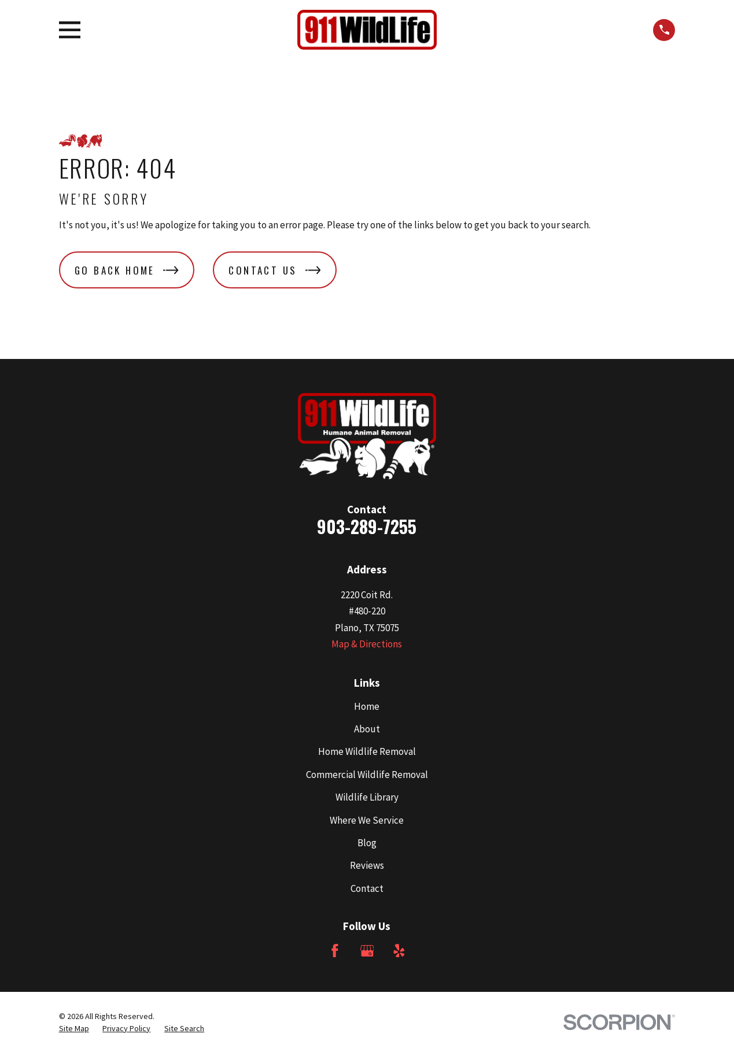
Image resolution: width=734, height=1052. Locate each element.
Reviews (367, 865)
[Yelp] (399, 951)
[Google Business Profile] (367, 951)
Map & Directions (366, 644)
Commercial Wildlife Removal (367, 774)
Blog (367, 842)
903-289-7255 (366, 526)
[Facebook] (335, 951)
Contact (367, 888)
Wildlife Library (367, 797)
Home (366, 706)
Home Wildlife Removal (367, 751)
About (367, 729)
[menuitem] (74, 1029)
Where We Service (367, 820)
